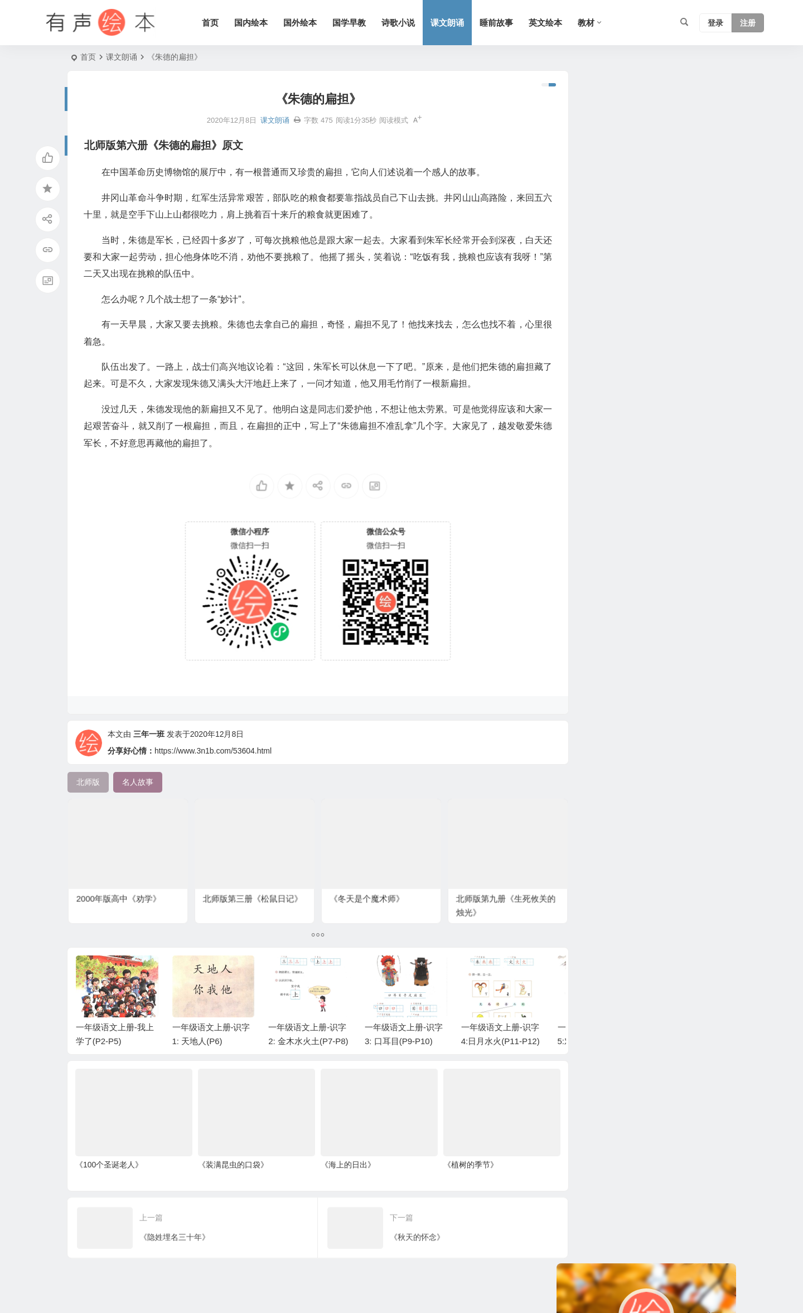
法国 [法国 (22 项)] (668, 514)
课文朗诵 (451, 22)
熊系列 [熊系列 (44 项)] (579, 514)
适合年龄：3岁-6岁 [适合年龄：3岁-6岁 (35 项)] (600, 397)
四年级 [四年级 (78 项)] (579, 447)
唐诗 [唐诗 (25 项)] (683, 330)
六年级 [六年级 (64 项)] (695, 363)
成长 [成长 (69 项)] (666, 363)
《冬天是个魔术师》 (361, 881)
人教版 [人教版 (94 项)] (579, 480)
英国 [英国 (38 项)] (617, 330)
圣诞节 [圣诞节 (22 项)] (646, 480)
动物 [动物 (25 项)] (689, 447)
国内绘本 (255, 22)
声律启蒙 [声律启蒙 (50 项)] (659, 397)
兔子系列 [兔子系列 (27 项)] (583, 380)
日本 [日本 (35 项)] (676, 480)
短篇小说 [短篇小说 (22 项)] (583, 464)
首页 (214, 22)
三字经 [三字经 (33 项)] (620, 531)
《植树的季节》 (457, 1174)
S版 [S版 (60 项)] (705, 380)
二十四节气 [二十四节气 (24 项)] (587, 363)
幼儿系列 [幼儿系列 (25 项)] (583, 330)
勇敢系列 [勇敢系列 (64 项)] (701, 514)
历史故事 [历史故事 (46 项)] (583, 531)
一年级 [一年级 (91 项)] (638, 514)
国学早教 (353, 22)
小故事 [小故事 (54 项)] (679, 531)
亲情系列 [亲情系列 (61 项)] (691, 464)
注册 (748, 22)
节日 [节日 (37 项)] (715, 447)
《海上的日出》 (339, 1174)
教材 (590, 22)
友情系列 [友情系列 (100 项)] (650, 330)
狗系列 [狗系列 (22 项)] (697, 397)
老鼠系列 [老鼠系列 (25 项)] (583, 497)
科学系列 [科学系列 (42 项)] (616, 447)
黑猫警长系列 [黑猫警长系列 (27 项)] (665, 380)
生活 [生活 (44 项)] (609, 514)
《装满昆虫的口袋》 (229, 1174)
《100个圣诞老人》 (109, 1174)
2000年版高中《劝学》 (120, 881)
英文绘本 (550, 22)
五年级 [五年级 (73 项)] (654, 464)
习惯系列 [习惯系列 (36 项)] (665, 346)
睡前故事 (500, 22)
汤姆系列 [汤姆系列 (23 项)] (583, 413)
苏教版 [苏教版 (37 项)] (620, 497)
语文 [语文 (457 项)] (650, 531)
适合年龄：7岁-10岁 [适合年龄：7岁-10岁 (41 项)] (603, 430)
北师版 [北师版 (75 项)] (620, 464)
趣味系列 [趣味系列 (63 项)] (624, 413)
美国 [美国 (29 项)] (656, 430)
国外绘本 (304, 22)
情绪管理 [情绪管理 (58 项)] (689, 430)
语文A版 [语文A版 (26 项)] (656, 447)
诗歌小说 (402, 22)
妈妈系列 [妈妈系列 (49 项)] (583, 346)
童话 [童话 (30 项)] (658, 413)
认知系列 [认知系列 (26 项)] (632, 363)
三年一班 (149, 750)
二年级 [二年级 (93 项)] (613, 480)
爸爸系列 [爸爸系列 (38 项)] (691, 497)
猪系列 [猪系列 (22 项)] (654, 497)
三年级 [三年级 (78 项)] (620, 380)
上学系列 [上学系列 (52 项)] (624, 346)
